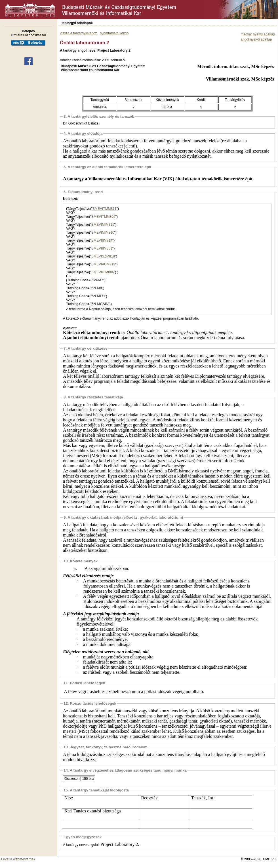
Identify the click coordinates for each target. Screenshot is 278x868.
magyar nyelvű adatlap (258, 34)
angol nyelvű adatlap (256, 39)
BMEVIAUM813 (103, 264)
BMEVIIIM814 (101, 240)
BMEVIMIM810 (102, 233)
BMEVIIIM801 (101, 248)
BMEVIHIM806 (102, 272)
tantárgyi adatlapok (77, 23)
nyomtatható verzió (114, 33)
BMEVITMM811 (104, 209)
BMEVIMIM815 (102, 225)
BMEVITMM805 (103, 217)
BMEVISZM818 (103, 256)
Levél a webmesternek (18, 859)
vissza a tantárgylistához (78, 33)
